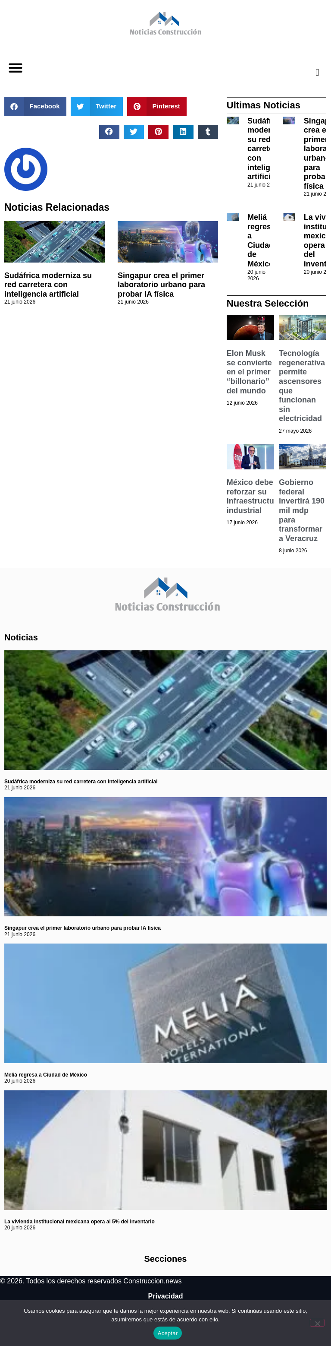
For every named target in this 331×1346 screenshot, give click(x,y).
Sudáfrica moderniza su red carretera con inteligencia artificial (48, 284)
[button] (15, 68)
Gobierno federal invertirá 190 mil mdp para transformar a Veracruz (302, 510)
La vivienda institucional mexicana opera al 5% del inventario (79, 1222)
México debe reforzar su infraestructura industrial (254, 496)
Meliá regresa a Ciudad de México (261, 240)
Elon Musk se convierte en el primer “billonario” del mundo (249, 372)
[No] (317, 1323)
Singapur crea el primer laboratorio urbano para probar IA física (161, 284)
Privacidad (165, 1296)
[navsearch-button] (310, 72)
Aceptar (168, 1333)
